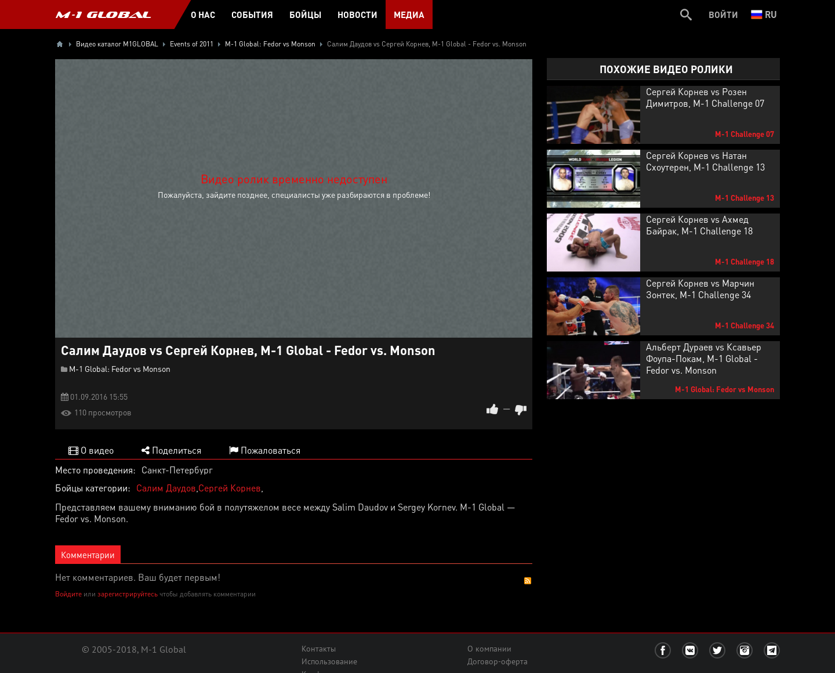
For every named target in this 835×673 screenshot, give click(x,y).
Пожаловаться (264, 450)
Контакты (319, 648)
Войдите (68, 593)
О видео (91, 450)
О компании (489, 648)
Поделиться (171, 450)
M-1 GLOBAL (103, 14)
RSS (527, 580)
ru (764, 14)
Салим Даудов (166, 488)
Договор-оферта (497, 661)
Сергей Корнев (229, 488)
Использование (329, 661)
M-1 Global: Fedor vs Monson (119, 368)
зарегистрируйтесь (127, 593)
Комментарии (88, 554)
